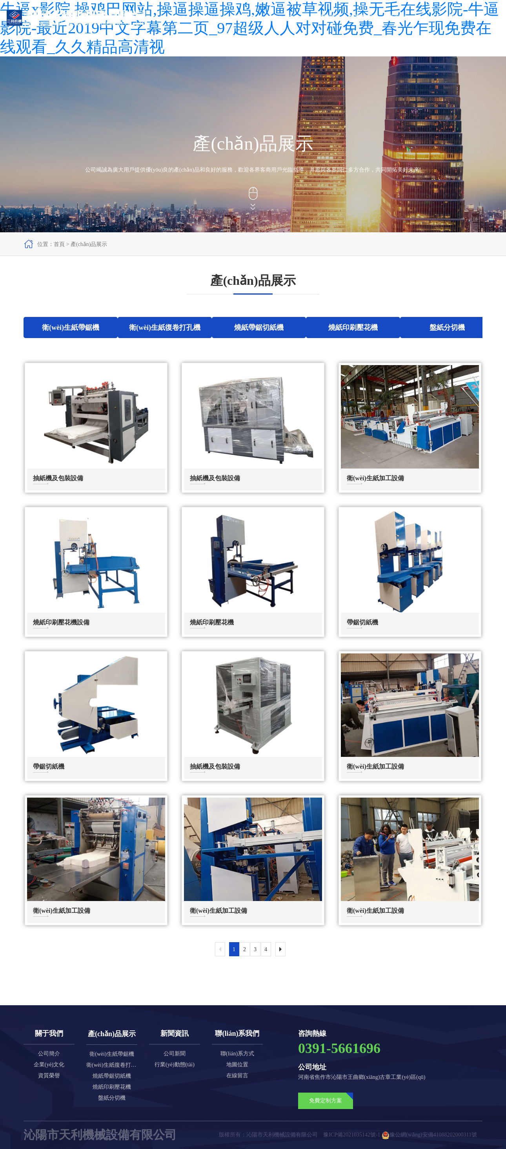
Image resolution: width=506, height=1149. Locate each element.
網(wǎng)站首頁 (200, 18)
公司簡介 (49, 1054)
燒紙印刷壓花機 (112, 1087)
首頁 (59, 244)
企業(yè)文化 (49, 1065)
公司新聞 (175, 1054)
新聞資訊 (327, 17)
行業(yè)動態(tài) (175, 1065)
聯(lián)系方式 (237, 1054)
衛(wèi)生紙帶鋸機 (111, 1054)
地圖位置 (237, 1065)
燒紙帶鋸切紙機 (112, 1076)
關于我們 (243, 17)
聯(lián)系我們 (434, 17)
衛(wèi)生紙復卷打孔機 (111, 1065)
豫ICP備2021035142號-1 (351, 1135)
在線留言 (237, 1075)
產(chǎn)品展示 (285, 18)
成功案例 (394, 17)
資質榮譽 (360, 17)
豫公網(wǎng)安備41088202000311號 (429, 1135)
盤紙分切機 (112, 1098)
